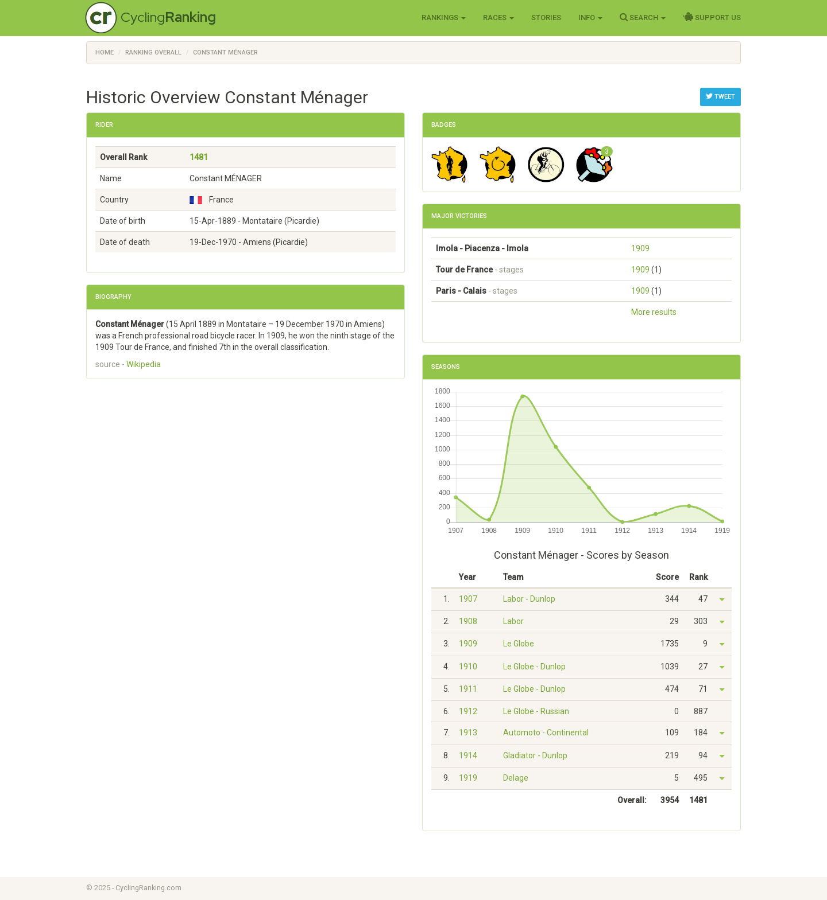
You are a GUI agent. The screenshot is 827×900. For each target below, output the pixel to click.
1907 (468, 598)
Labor (513, 621)
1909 (640, 248)
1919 (468, 777)
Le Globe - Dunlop (534, 666)
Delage (515, 777)
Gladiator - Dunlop (535, 755)
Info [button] (590, 17)
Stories (546, 17)
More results (654, 312)
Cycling (168, 17)
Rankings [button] (444, 17)
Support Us (712, 17)
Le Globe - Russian (536, 711)
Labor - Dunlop (529, 598)
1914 (468, 755)
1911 (468, 688)
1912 (468, 711)
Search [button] (643, 17)
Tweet (720, 96)
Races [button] (498, 17)
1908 (468, 621)
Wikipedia (143, 364)
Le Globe (518, 643)
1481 (199, 157)
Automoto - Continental (546, 732)
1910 (468, 666)
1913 (468, 732)
